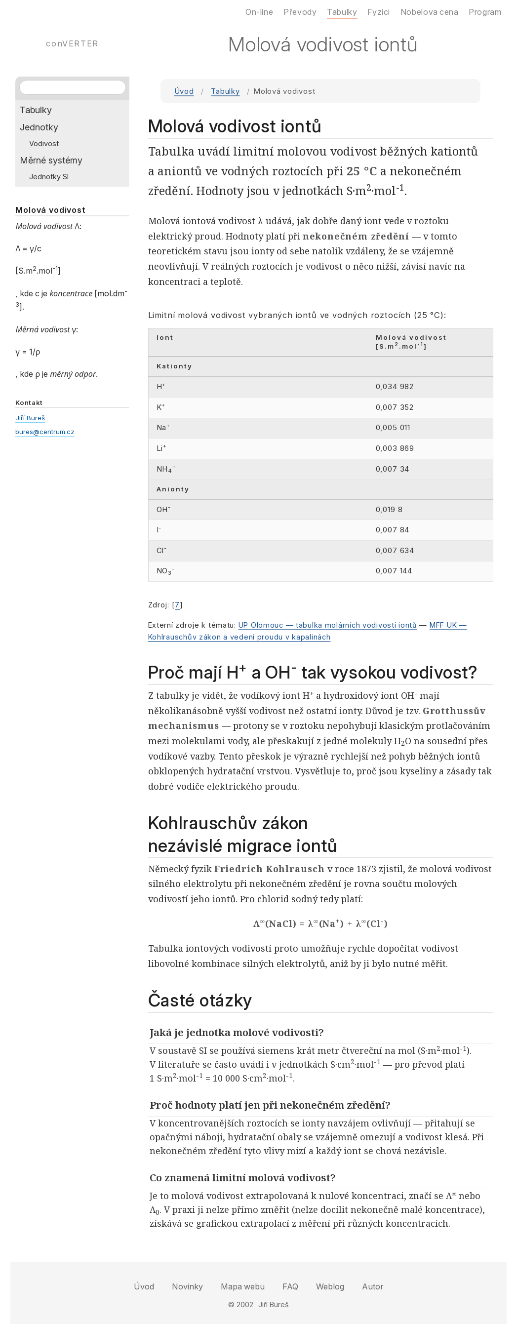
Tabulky (225, 91)
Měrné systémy (51, 160)
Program (485, 12)
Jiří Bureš (30, 418)
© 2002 (240, 1304)
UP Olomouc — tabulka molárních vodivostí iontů (328, 625)
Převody (300, 12)
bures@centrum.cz (45, 432)
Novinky (187, 1286)
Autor (372, 1286)
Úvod (184, 91)
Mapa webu (243, 1286)
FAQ (290, 1286)
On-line (259, 12)
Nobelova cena (429, 12)
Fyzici (378, 12)
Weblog (330, 1286)
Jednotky (39, 127)
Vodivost (44, 143)
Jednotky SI (49, 176)
